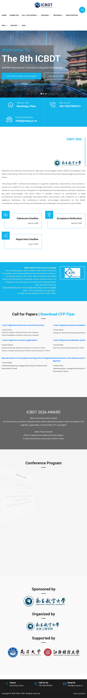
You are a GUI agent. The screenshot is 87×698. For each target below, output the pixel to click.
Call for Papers (29, 15)
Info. (4, 25)
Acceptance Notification (69, 218)
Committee (14, 15)
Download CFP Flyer (57, 314)
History (13, 25)
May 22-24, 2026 (56, 76)
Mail (24, 25)
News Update (79, 693)
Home (4, 15)
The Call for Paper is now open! (21, 76)
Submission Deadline (27, 218)
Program (57, 15)
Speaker (45, 15)
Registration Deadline (27, 239)
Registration (72, 15)
